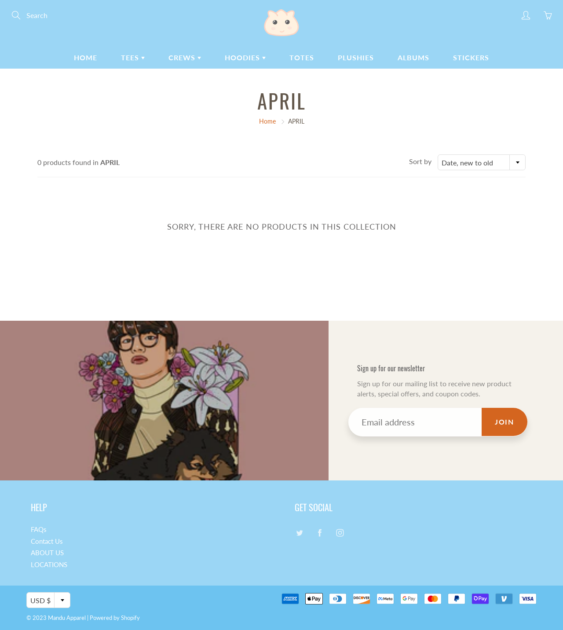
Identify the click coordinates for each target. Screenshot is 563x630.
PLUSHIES (356, 57)
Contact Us (47, 541)
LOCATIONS (49, 564)
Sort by (420, 161)
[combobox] (482, 162)
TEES (133, 57)
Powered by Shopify (115, 617)
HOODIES (245, 57)
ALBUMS (413, 57)
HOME (85, 57)
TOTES (301, 57)
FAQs (39, 529)
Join (504, 422)
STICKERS (471, 57)
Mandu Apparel (67, 617)
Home (267, 121)
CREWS (184, 57)
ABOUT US (47, 553)
